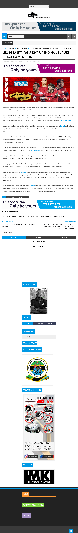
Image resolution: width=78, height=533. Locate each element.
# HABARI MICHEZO (22, 197)
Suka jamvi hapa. (66, 120)
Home (4, 48)
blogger (14, 238)
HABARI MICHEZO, (37, 62)
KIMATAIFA (27, 516)
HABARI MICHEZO (22, 48)
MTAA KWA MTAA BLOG (8, 531)
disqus (38, 238)
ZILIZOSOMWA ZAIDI (39, 324)
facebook (63, 238)
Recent (27, 323)
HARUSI (25, 494)
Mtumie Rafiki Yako (10, 211)
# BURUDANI (11, 197)
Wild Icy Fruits (35, 150)
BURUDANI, (28, 62)
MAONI (50, 323)
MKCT (73, 531)
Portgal (62, 126)
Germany (24, 172)
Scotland (32, 185)
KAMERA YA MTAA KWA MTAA (33, 505)
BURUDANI (11, 48)
